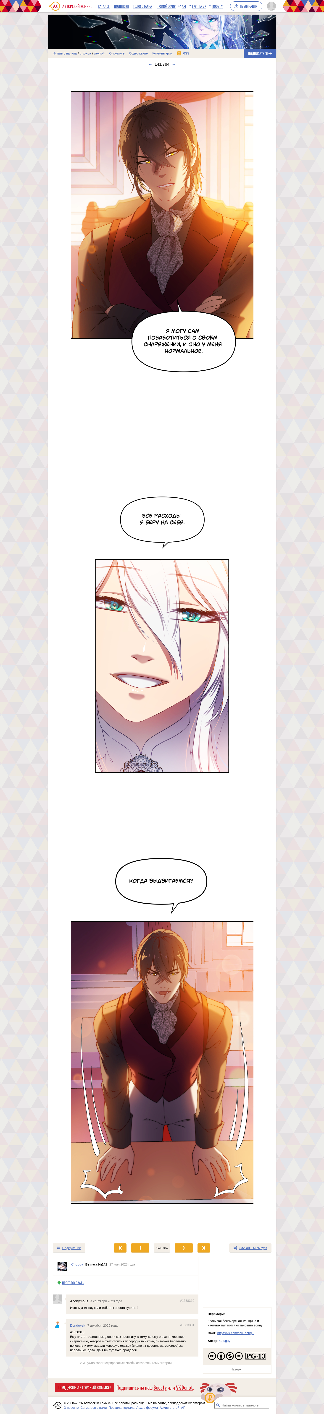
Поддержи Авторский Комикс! (84, 1387)
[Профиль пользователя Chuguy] (62, 1266)
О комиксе (116, 53)
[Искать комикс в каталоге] (218, 1405)
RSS (186, 53)
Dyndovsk (77, 1325)
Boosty (217, 6)
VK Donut (184, 1387)
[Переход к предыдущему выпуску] (76, 655)
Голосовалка (142, 6)
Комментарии (162, 53)
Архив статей (169, 1407)
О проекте (71, 1407)
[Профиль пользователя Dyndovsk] (59, 1323)
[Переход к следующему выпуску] (162, 655)
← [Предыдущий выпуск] (150, 64)
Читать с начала (65, 53)
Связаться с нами (94, 1407)
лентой (99, 53)
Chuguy (224, 1341)
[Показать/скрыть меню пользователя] (270, 6)
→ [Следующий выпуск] (174, 64)
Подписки (121, 6)
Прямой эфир (166, 6)
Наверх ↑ (237, 1369)
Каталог (104, 6)
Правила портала (121, 1407)
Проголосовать (73, 1282)
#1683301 (187, 1325)
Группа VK (199, 6)
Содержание (138, 53)
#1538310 (187, 1300)
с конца (85, 53)
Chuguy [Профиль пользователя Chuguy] (77, 1264)
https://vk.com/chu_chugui (235, 1333)
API (184, 6)
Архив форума (147, 1407)
